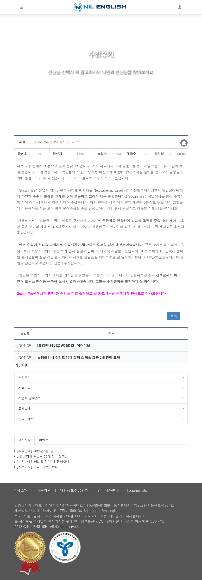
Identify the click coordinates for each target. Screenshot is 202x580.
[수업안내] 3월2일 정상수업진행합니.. (44, 461)
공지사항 (24, 440)
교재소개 (24, 408)
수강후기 (24, 377)
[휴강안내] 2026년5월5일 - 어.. (40, 451)
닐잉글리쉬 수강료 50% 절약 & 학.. (42, 456)
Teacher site (137, 490)
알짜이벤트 (26, 419)
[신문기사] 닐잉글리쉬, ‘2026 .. (40, 467)
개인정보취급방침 (74, 490)
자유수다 (24, 387)
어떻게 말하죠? (29, 398)
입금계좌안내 (108, 490)
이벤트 (43, 440)
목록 (173, 315)
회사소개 (20, 490)
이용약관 (44, 490)
